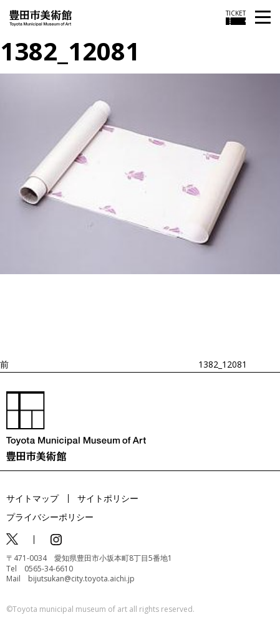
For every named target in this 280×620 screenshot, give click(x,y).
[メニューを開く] (263, 18)
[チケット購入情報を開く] (236, 17)
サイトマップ (32, 498)
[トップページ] (40, 17)
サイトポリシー (107, 498)
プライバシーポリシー (50, 517)
